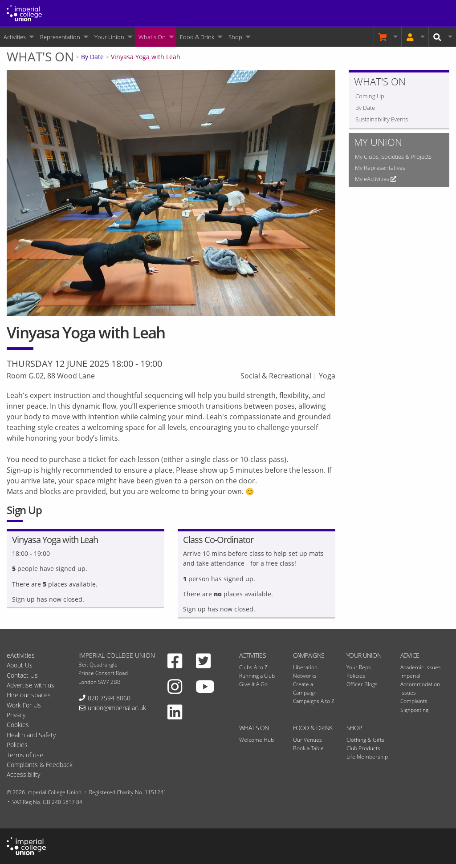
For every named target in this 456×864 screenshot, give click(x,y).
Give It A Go (253, 684)
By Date (92, 56)
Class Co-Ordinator (218, 540)
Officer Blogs (362, 684)
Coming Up (369, 96)
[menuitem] (18, 37)
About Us (20, 665)
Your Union (109, 37)
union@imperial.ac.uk (117, 707)
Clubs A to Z (253, 667)
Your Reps (358, 667)
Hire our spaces (29, 695)
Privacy (16, 715)
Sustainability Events (381, 119)
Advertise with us (30, 685)
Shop (235, 37)
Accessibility (23, 774)
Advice (409, 655)
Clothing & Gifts (365, 739)
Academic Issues (420, 667)
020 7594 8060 (109, 698)
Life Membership (367, 756)
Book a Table (308, 748)
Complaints (414, 701)
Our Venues (307, 739)
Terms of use (25, 755)
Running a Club (257, 675)
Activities (15, 37)
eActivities (21, 655)
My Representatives (380, 168)
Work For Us (24, 705)
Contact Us (22, 675)
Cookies (18, 724)
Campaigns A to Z (313, 701)
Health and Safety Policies (31, 740)
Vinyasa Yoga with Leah (145, 56)
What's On (152, 37)
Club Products (363, 748)
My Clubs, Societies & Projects (393, 157)
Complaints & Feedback (40, 764)
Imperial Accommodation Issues (420, 684)
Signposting (414, 710)
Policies (355, 675)
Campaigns (309, 655)
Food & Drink (197, 37)
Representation (60, 37)
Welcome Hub (256, 739)
